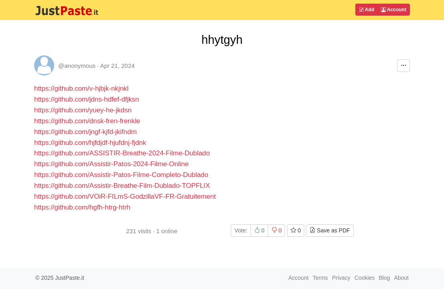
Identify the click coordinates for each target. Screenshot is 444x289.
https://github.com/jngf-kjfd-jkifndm (85, 132)
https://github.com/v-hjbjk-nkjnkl (81, 88)
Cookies (364, 278)
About (401, 278)
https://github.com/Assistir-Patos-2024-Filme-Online (111, 164)
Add (366, 10)
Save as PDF (330, 230)
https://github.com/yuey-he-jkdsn (83, 110)
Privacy (341, 278)
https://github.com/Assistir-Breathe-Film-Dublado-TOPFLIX (122, 185)
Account (393, 10)
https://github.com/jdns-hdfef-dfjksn (86, 99)
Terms (320, 278)
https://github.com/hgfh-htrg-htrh (82, 207)
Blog (384, 278)
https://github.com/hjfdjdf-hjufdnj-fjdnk (90, 143)
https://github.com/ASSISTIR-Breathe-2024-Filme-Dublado (122, 153)
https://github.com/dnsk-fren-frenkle (87, 121)
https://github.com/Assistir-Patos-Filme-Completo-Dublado (121, 175)
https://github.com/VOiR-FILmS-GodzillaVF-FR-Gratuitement (125, 196)
